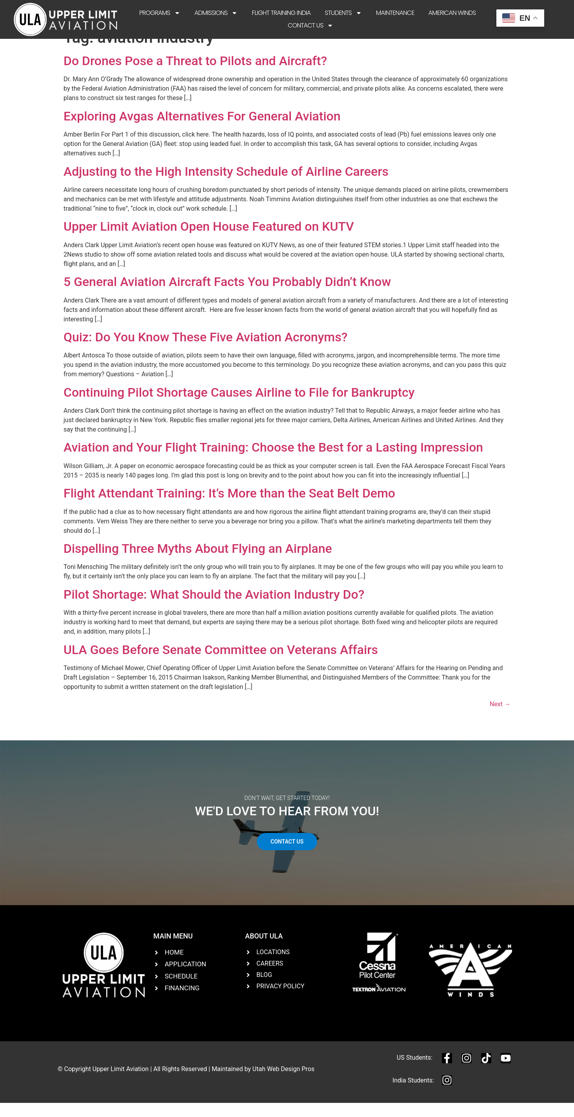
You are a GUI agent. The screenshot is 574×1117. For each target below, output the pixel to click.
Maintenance (395, 12)
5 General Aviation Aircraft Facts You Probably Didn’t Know (227, 295)
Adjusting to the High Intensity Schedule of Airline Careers (226, 184)
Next (500, 718)
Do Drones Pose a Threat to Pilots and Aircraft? (195, 74)
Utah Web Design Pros (283, 1082)
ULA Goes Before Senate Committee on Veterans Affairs (221, 663)
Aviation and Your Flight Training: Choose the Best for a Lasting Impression (273, 461)
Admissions (216, 13)
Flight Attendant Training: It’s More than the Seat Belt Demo (229, 506)
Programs (159, 13)
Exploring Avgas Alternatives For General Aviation (202, 129)
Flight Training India (281, 12)
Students (343, 13)
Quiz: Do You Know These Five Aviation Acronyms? (205, 350)
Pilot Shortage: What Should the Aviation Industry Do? (214, 608)
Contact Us (310, 25)
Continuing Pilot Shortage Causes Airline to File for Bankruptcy (239, 406)
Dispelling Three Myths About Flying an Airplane (198, 562)
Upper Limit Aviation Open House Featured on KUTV (209, 240)
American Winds (452, 12)
